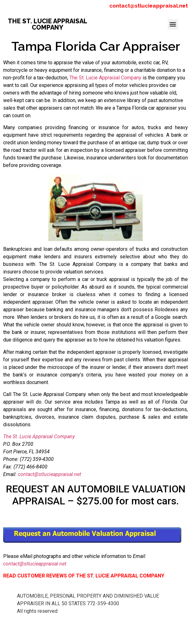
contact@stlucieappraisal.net (148, 6)
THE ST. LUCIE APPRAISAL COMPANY (47, 24)
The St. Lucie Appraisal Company (105, 78)
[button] (173, 24)
